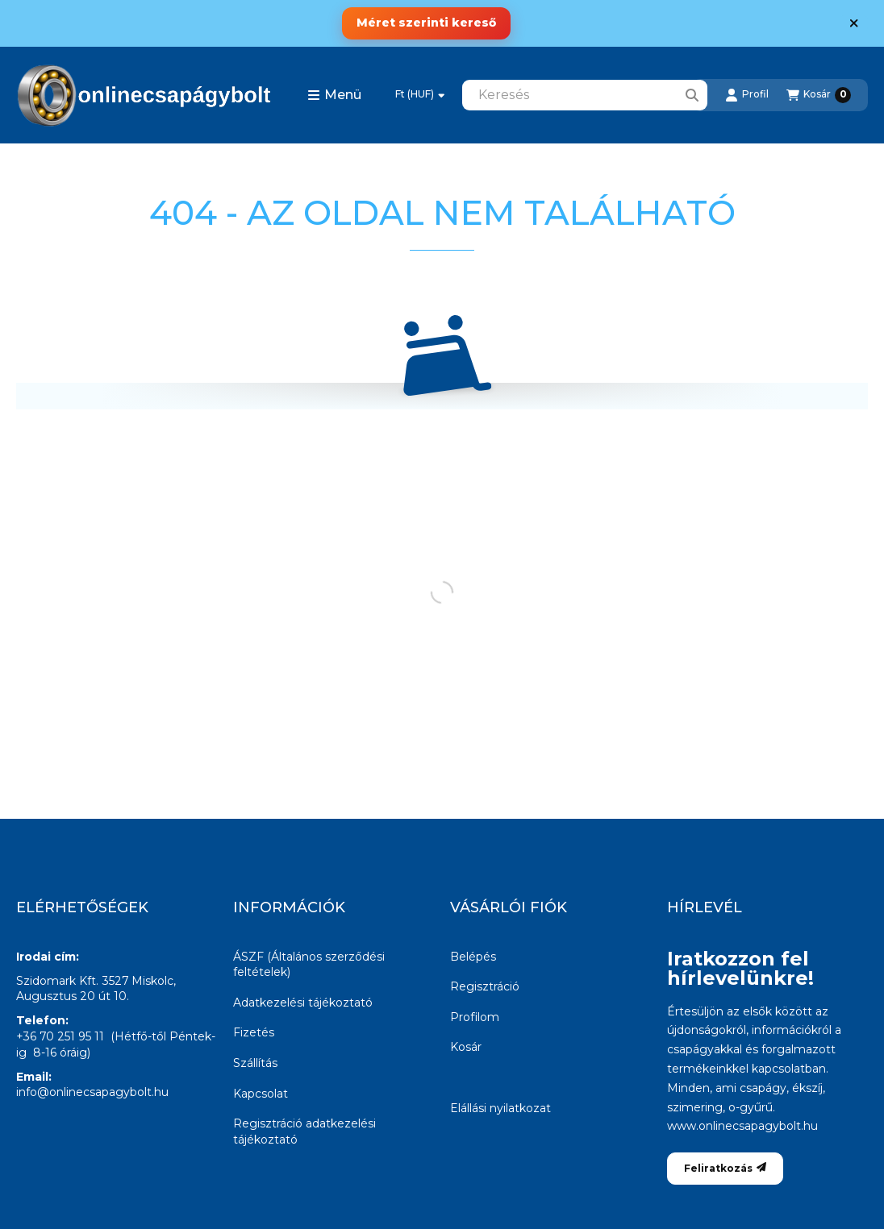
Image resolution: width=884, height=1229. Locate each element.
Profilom (474, 1017)
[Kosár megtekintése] (819, 95)
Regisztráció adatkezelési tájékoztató (304, 1131)
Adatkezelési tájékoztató (303, 1002)
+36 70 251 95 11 (60, 1036)
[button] (334, 95)
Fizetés (253, 1032)
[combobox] (584, 95)
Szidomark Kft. (57, 981)
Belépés (473, 956)
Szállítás (255, 1063)
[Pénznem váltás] (419, 95)
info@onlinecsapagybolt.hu (92, 1092)
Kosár (466, 1047)
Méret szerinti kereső (426, 22)
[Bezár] (854, 23)
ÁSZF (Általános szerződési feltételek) (309, 964)
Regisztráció (484, 986)
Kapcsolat (260, 1093)
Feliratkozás (725, 1168)
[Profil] (746, 95)
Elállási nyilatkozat (500, 1108)
